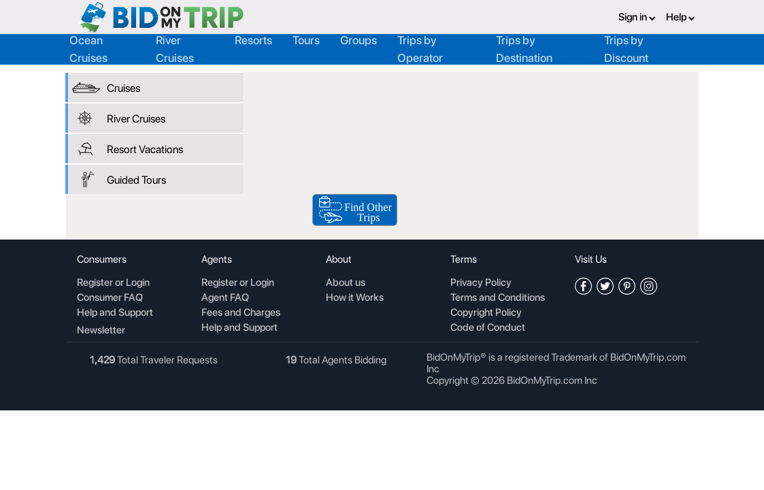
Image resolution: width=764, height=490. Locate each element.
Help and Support (115, 313)
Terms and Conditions (497, 298)
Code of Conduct (487, 328)
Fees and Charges (240, 313)
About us (345, 283)
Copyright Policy (486, 313)
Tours (306, 40)
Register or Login (113, 283)
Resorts (253, 40)
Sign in (637, 17)
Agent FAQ (225, 298)
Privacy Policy (481, 283)
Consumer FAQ (110, 298)
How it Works (355, 298)
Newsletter (101, 330)
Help (680, 17)
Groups (358, 40)
